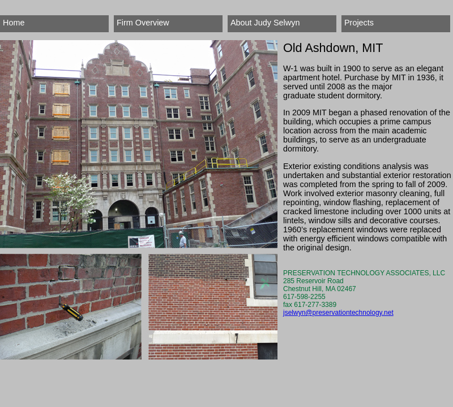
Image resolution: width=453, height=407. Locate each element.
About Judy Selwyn (265, 22)
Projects (359, 22)
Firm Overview (143, 22)
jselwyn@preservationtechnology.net (338, 313)
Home (13, 22)
